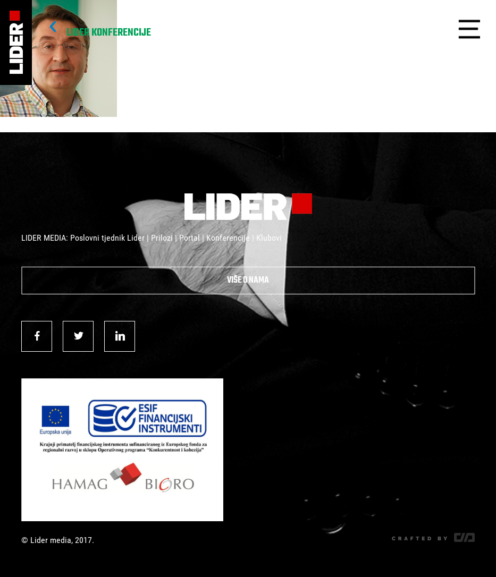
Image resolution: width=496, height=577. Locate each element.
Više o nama (248, 280)
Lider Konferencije (108, 33)
